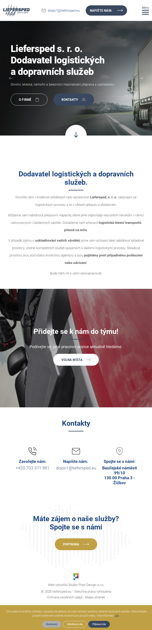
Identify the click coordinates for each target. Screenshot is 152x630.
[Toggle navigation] (145, 10)
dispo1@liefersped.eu (64, 10)
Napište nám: (106, 10)
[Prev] (11, 78)
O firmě (29, 100)
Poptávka (76, 544)
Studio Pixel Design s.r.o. (86, 585)
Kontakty (74, 100)
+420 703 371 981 (32, 468)
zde (117, 615)
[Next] (141, 78)
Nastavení (51, 624)
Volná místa (75, 360)
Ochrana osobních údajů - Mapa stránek (76, 597)
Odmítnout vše (75, 624)
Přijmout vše (99, 624)
